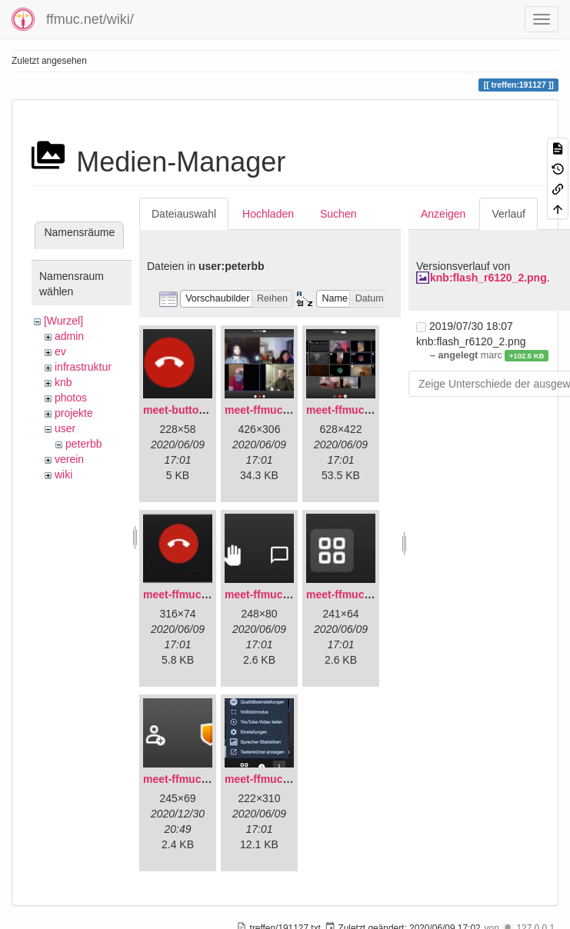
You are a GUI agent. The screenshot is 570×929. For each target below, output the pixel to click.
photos (71, 397)
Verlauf (508, 214)
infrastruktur (83, 367)
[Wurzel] (63, 321)
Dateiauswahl (184, 214)
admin (69, 336)
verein (69, 459)
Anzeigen (443, 214)
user (65, 428)
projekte (74, 413)
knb (63, 382)
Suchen (338, 214)
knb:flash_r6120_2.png (488, 277)
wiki (63, 474)
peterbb (83, 444)
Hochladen (268, 214)
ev (60, 351)
